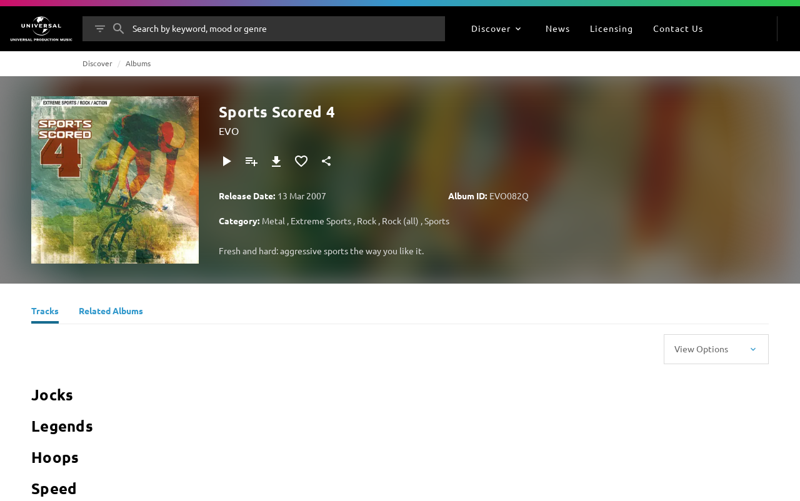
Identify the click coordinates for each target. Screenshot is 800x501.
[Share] (326, 161)
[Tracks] (45, 312)
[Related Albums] (111, 312)
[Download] (276, 161)
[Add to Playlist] (251, 161)
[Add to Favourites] (301, 161)
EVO (229, 130)
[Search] (118, 28)
